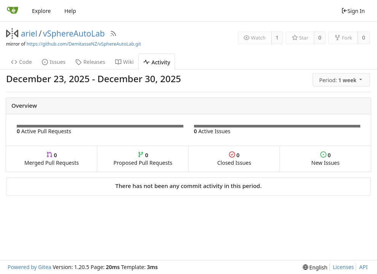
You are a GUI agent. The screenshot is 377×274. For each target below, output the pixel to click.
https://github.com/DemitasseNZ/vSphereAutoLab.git (84, 44)
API (363, 267)
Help (70, 10)
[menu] (342, 80)
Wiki (124, 61)
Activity (156, 62)
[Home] (12, 10)
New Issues (325, 158)
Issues (53, 61)
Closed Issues (234, 158)
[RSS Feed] (113, 33)
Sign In (353, 10)
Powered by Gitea (29, 267)
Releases (90, 61)
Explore (41, 10)
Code (21, 61)
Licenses (343, 267)
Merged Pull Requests (51, 158)
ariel (29, 33)
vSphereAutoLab (74, 33)
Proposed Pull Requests (142, 158)
